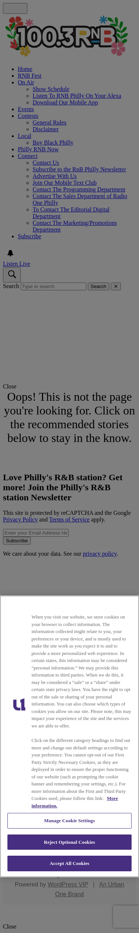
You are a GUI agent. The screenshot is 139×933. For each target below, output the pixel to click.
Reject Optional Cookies (69, 842)
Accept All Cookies (69, 863)
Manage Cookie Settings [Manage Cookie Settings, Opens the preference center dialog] (69, 820)
